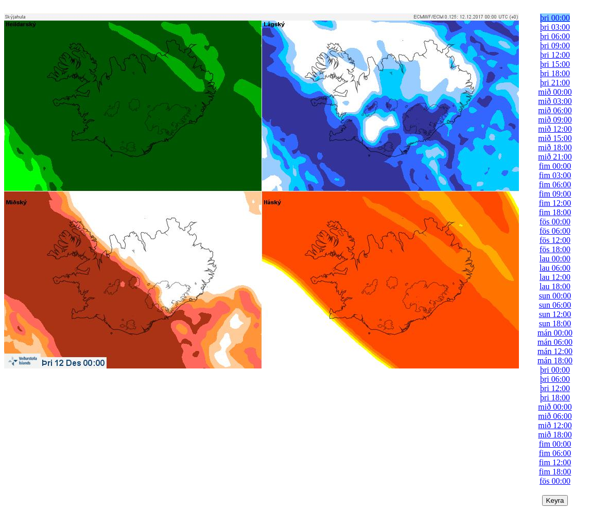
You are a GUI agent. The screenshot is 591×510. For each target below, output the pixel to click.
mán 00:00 (554, 332)
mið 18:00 (554, 147)
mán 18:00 (554, 360)
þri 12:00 (555, 54)
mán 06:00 (554, 342)
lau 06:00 (555, 267)
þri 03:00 (555, 27)
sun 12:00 (555, 314)
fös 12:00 (555, 240)
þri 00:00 (555, 17)
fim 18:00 (555, 212)
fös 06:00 (555, 230)
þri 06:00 (555, 36)
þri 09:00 (555, 45)
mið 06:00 (554, 110)
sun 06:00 (555, 305)
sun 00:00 (555, 295)
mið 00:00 (554, 91)
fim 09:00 (555, 193)
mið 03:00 (554, 101)
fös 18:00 (555, 249)
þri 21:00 (555, 82)
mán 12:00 (554, 351)
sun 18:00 (555, 323)
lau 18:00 (555, 286)
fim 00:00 (555, 166)
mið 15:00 (554, 138)
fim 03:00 (555, 175)
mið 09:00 (554, 119)
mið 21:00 (554, 156)
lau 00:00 (555, 258)
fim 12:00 (555, 203)
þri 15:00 (555, 64)
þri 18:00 (555, 73)
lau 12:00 (555, 277)
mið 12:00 (554, 129)
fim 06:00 (555, 184)
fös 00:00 (555, 221)
